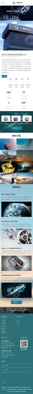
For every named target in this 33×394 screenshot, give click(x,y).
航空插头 (17, 389)
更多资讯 (16, 302)
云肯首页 (3, 320)
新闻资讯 (16, 187)
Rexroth (18, 322)
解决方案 (16, 136)
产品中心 (3, 324)
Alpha (17, 320)
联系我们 (3, 332)
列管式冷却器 (24, 391)
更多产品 (16, 128)
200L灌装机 (12, 391)
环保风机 (27, 389)
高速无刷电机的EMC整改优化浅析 (9, 221)
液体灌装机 (18, 391)
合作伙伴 (3, 330)
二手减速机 (22, 389)
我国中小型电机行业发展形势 (8, 194)
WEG (17, 324)
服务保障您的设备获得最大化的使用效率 (11, 275)
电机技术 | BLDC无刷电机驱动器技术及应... (12, 248)
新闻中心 (3, 328)
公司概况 (3, 322)
